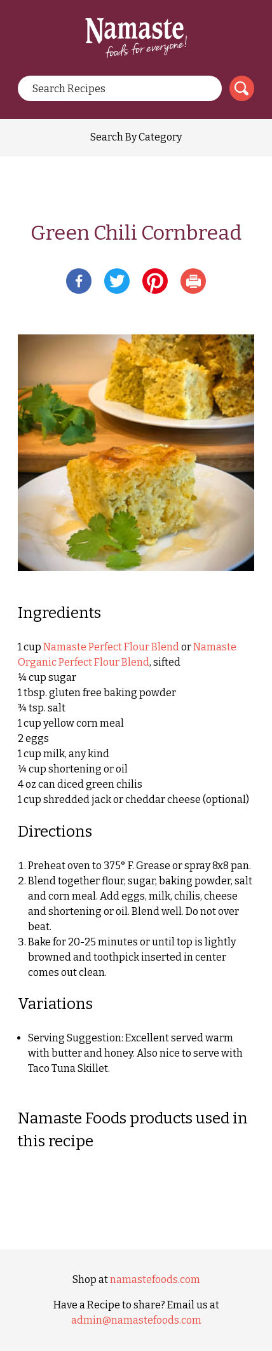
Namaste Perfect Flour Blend (111, 647)
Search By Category (136, 137)
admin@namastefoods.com (136, 1320)
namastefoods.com (155, 1279)
